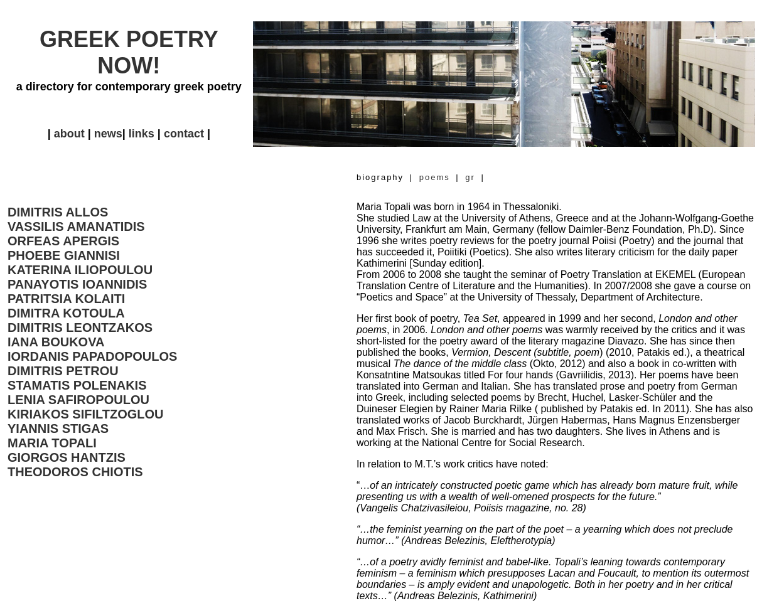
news (108, 133)
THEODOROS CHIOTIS (75, 472)
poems (437, 177)
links (140, 133)
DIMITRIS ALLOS (58, 212)
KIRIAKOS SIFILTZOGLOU (86, 414)
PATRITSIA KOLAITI (66, 299)
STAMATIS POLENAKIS (77, 385)
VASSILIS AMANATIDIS (76, 226)
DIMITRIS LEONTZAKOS (80, 327)
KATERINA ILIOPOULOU (80, 270)
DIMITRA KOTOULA (66, 313)
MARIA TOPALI (52, 443)
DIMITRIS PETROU (63, 371)
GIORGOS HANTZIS (67, 457)
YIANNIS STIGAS (58, 428)
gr (470, 177)
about (69, 133)
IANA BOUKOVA (56, 342)
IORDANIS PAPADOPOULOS (92, 356)
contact (184, 133)
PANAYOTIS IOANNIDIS (77, 284)
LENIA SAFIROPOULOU (78, 400)
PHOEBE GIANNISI (64, 255)
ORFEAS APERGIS (63, 241)
